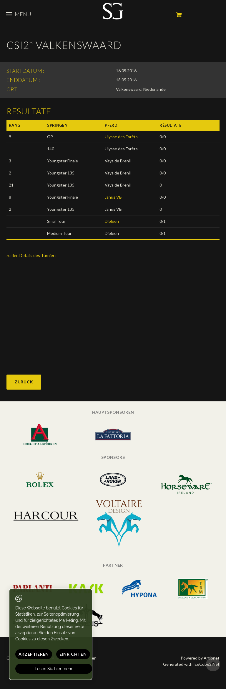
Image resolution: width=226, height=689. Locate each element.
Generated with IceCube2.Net (191, 664)
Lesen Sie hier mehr (54, 668)
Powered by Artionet (200, 657)
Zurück (24, 381)
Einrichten (73, 654)
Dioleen (112, 221)
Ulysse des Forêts (121, 136)
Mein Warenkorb (179, 15)
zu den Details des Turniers (31, 255)
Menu (18, 14)
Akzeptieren (34, 654)
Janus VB (113, 197)
